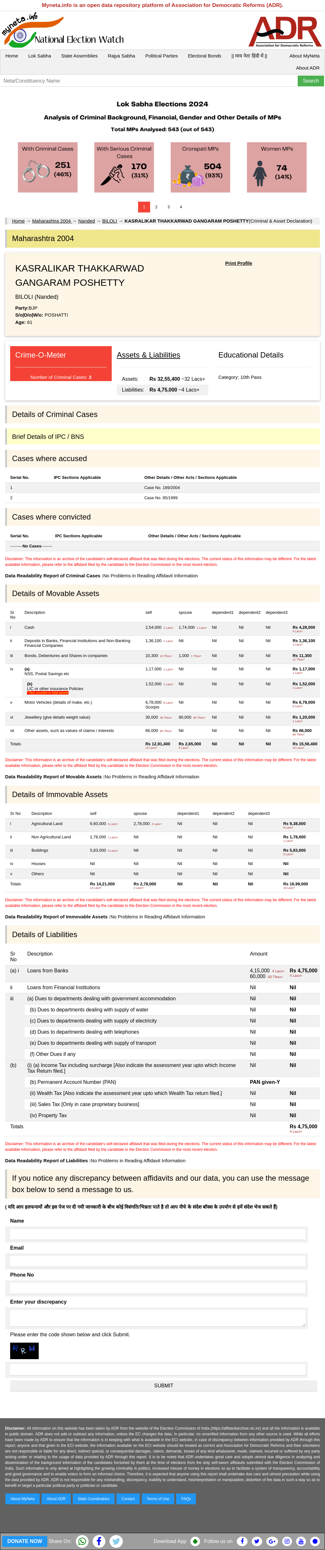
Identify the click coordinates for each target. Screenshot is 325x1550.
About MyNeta (304, 55)
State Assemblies (79, 55)
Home (11, 55)
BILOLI (109, 221)
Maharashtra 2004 (52, 221)
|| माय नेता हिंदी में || (249, 55)
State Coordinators (93, 1499)
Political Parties (161, 55)
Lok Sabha (39, 55)
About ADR (308, 67)
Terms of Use (158, 1499)
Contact (128, 1499)
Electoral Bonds (204, 55)
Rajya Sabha (121, 55)
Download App (170, 1541)
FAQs (186, 1499)
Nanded (86, 221)
